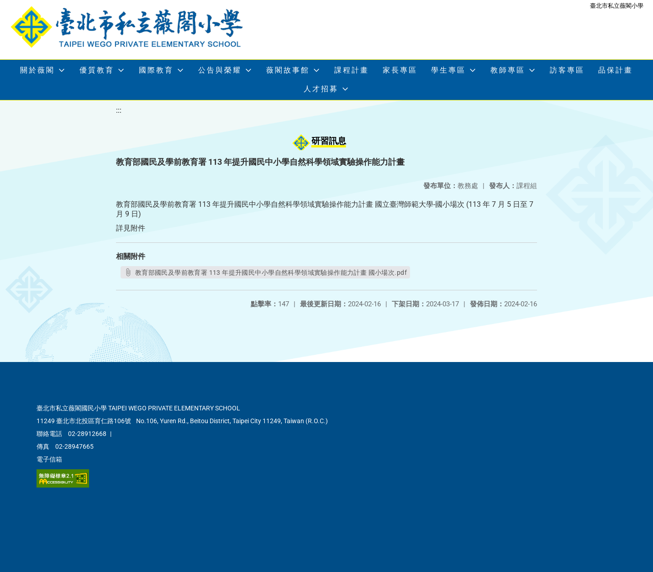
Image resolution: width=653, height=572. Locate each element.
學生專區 (448, 70)
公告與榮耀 (220, 70)
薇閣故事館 (288, 70)
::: (118, 110)
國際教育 (156, 70)
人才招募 (321, 88)
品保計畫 (615, 70)
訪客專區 (567, 70)
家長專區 (400, 70)
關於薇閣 (37, 70)
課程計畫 (351, 70)
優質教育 (96, 70)
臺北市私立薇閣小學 (616, 5)
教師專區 (507, 70)
